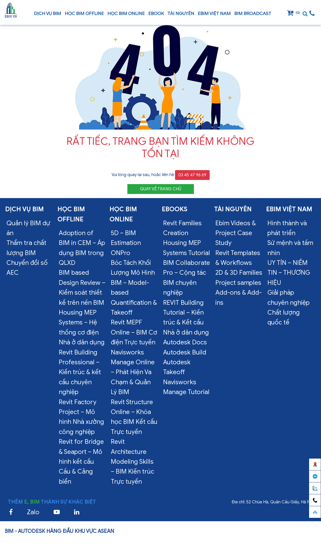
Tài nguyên (180, 13)
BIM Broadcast (252, 13)
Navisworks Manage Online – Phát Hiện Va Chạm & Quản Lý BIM (133, 372)
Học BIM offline (84, 13)
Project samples (238, 283)
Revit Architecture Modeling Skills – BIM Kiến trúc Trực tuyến (132, 461)
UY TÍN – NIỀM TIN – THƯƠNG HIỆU (288, 273)
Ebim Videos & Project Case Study (235, 233)
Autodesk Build (184, 352)
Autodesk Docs (185, 342)
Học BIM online (126, 13)
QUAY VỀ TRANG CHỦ (160, 189)
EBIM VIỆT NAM (214, 13)
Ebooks (174, 209)
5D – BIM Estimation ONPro (126, 243)
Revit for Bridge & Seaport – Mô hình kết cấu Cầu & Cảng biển (81, 461)
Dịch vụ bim (47, 13)
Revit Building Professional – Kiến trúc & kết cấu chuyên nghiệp (80, 372)
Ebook (156, 13)
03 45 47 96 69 (192, 175)
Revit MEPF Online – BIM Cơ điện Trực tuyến (134, 332)
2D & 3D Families (238, 273)
